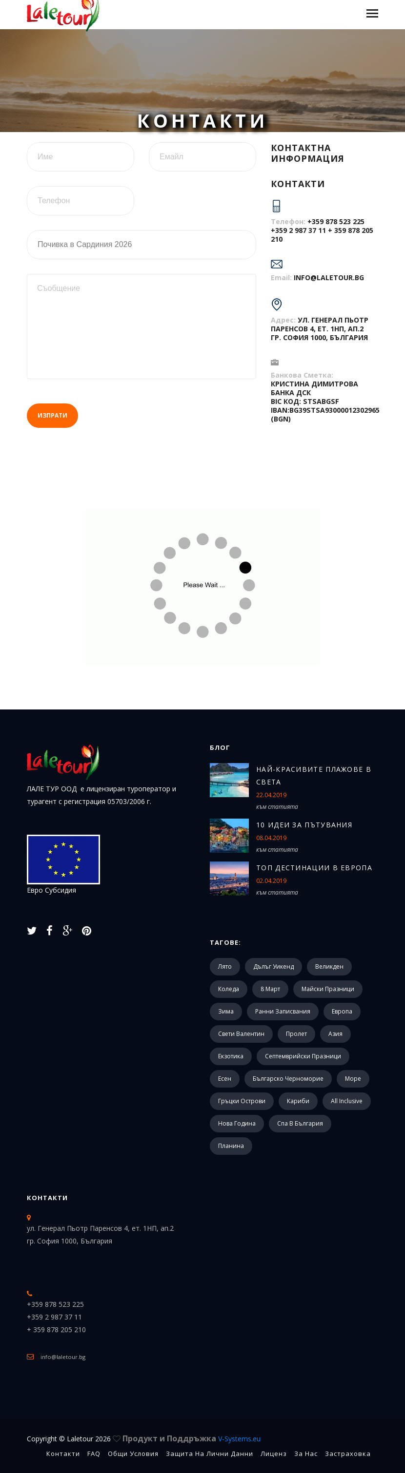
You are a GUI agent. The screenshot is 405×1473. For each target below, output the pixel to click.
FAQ (94, 1453)
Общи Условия (133, 1453)
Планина (231, 1146)
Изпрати (52, 415)
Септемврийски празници (303, 1056)
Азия (335, 1034)
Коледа (228, 989)
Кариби (298, 1101)
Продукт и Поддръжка (191, 1438)
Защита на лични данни (209, 1453)
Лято (225, 966)
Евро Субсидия (63, 865)
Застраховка (348, 1453)
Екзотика (230, 1056)
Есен (224, 1078)
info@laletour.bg (329, 277)
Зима (226, 1011)
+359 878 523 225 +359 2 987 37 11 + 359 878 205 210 (322, 230)
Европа (342, 1011)
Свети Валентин (241, 1034)
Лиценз (274, 1453)
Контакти (47, 1197)
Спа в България (300, 1123)
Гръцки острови (241, 1101)
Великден (329, 966)
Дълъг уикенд (273, 966)
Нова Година (237, 1123)
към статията (277, 807)
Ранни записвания (282, 1011)
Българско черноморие (288, 1078)
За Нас (306, 1453)
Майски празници (328, 989)
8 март (270, 989)
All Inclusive (347, 1101)
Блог (220, 747)
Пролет (296, 1034)
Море (353, 1078)
